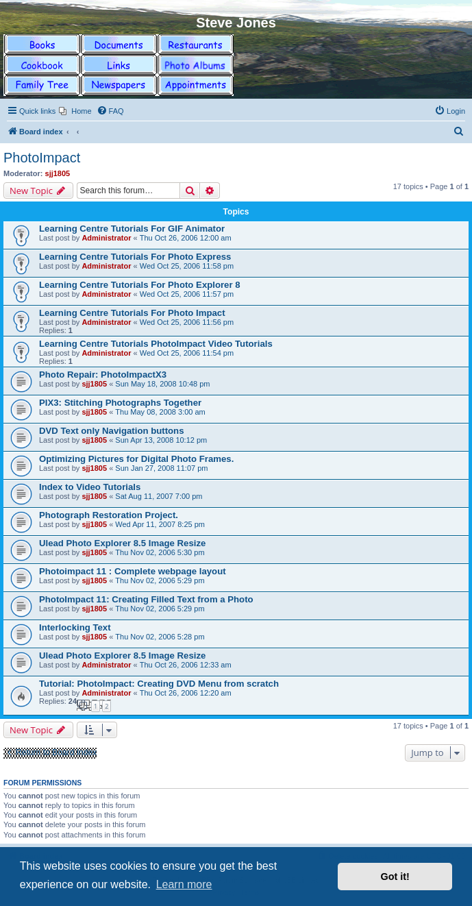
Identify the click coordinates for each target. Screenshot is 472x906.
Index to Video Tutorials (89, 487)
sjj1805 (58, 173)
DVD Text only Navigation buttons (111, 431)
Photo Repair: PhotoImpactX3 (102, 374)
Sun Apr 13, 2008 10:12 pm (161, 440)
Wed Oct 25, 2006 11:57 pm (187, 294)
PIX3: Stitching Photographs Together (120, 402)
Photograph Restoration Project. (108, 515)
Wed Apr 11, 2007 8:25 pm (160, 524)
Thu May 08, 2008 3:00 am (160, 412)
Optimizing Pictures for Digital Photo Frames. (136, 459)
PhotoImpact (41, 157)
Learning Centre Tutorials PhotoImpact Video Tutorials (156, 344)
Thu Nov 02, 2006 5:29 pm (159, 580)
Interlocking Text (75, 627)
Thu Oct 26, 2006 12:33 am (186, 665)
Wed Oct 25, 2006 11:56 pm (187, 322)
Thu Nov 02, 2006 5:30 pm (159, 552)
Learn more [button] (184, 884)
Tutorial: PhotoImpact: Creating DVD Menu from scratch (159, 683)
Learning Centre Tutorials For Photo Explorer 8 (139, 285)
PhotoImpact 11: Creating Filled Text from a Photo (146, 599)
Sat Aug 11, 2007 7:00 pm (158, 496)
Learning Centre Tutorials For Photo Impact (132, 313)
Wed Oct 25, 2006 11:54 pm (187, 353)
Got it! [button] (395, 876)
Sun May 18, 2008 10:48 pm (162, 384)
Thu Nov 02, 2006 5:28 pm (159, 637)
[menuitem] (75, 111)
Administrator (106, 238)
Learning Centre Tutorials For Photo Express (135, 257)
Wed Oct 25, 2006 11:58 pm (187, 266)
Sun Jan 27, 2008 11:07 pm (161, 468)
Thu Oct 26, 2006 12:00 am (186, 238)
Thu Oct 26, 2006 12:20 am (186, 693)
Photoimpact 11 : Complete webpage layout (132, 571)
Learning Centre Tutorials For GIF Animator (132, 228)
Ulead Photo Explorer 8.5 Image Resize (122, 543)
